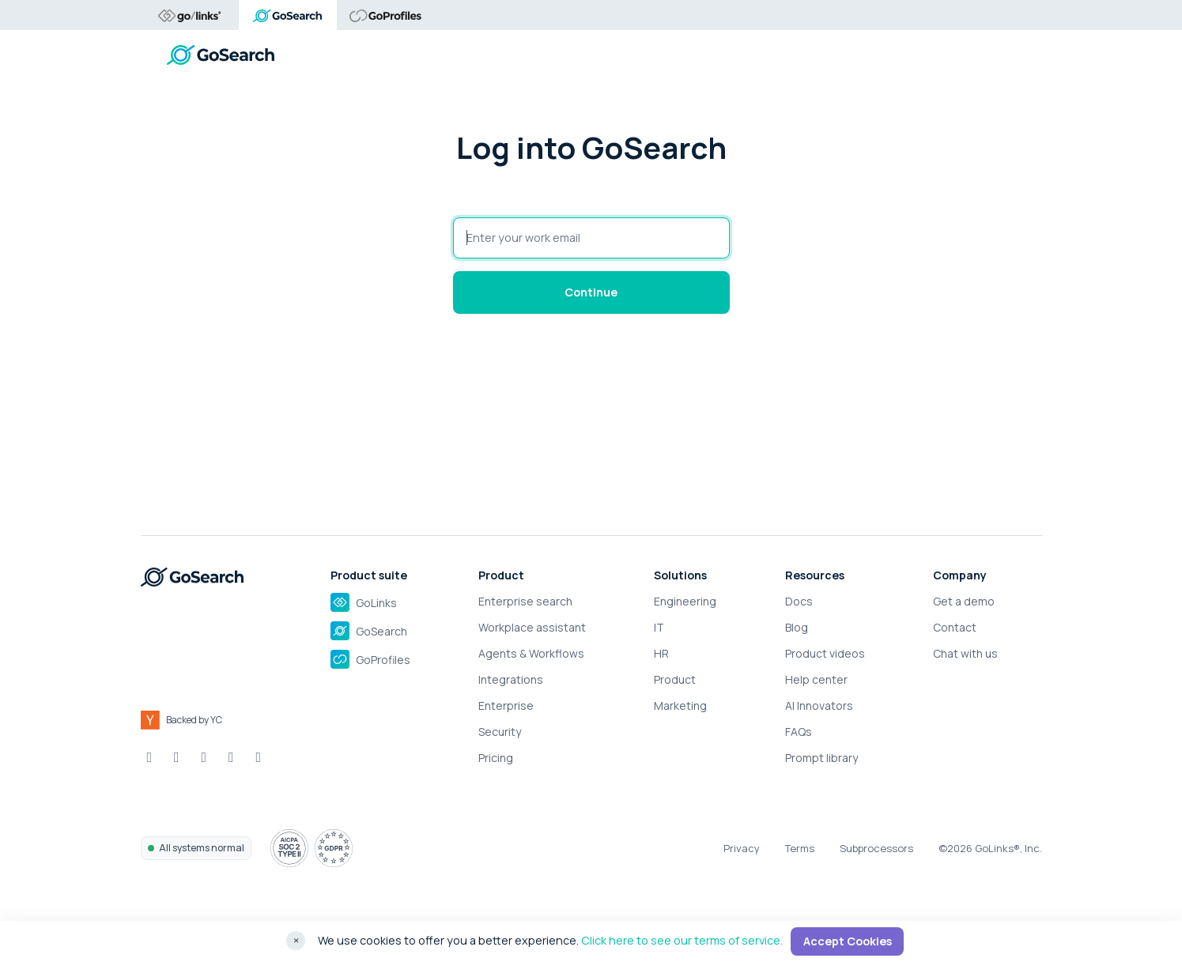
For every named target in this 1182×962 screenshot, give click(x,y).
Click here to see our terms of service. (682, 940)
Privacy (741, 848)
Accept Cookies (847, 941)
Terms (799, 848)
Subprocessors (876, 848)
